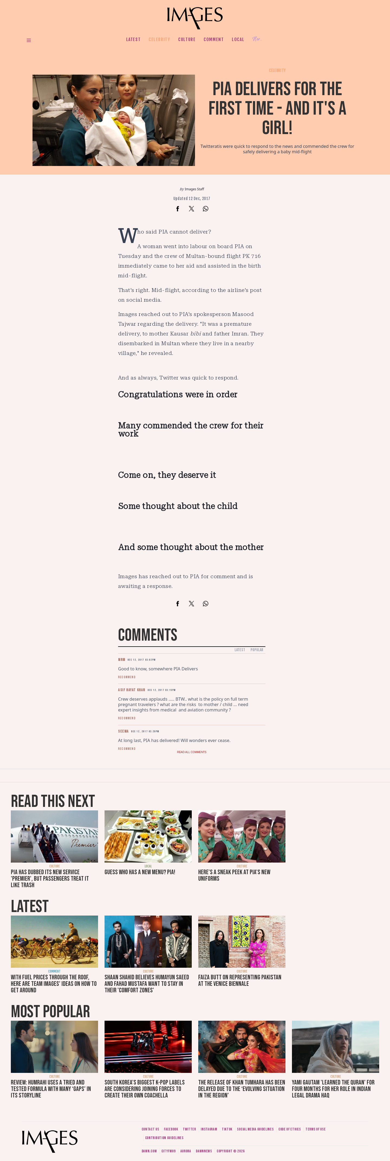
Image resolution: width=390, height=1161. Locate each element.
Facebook (171, 1129)
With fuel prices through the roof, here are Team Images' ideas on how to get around (54, 983)
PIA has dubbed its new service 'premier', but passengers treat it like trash (50, 878)
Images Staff (194, 189)
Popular (257, 650)
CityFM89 (168, 1151)
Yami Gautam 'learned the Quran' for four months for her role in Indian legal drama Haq (333, 1089)
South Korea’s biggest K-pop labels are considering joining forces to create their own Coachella (145, 1089)
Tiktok (227, 1129)
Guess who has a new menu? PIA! (140, 872)
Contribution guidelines (164, 1138)
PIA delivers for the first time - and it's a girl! (277, 109)
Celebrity (159, 39)
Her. (257, 39)
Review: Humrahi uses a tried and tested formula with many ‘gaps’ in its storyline (51, 1089)
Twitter (189, 1129)
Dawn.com (149, 1151)
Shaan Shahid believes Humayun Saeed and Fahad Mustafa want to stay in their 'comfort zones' (147, 983)
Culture (187, 39)
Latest (133, 39)
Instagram (209, 1129)
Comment (214, 39)
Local (238, 39)
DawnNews (204, 1151)
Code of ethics (289, 1129)
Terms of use (316, 1129)
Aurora (185, 1151)
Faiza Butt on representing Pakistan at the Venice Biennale (239, 980)
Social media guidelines (255, 1129)
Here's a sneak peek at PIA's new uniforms (234, 875)
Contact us (150, 1129)
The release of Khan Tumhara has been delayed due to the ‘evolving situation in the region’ (241, 1089)
